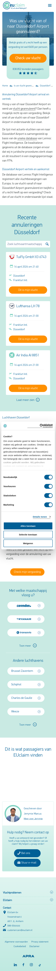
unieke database (27, 138)
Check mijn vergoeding (27, 572)
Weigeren (28, 543)
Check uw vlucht (28, 58)
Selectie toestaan (28, 534)
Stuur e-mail (26, 862)
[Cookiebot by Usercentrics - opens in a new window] (40, 426)
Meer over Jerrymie (33, 819)
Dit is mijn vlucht (28, 290)
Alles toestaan (28, 526)
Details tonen (40, 516)
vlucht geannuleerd (24, 108)
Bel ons (23, 853)
